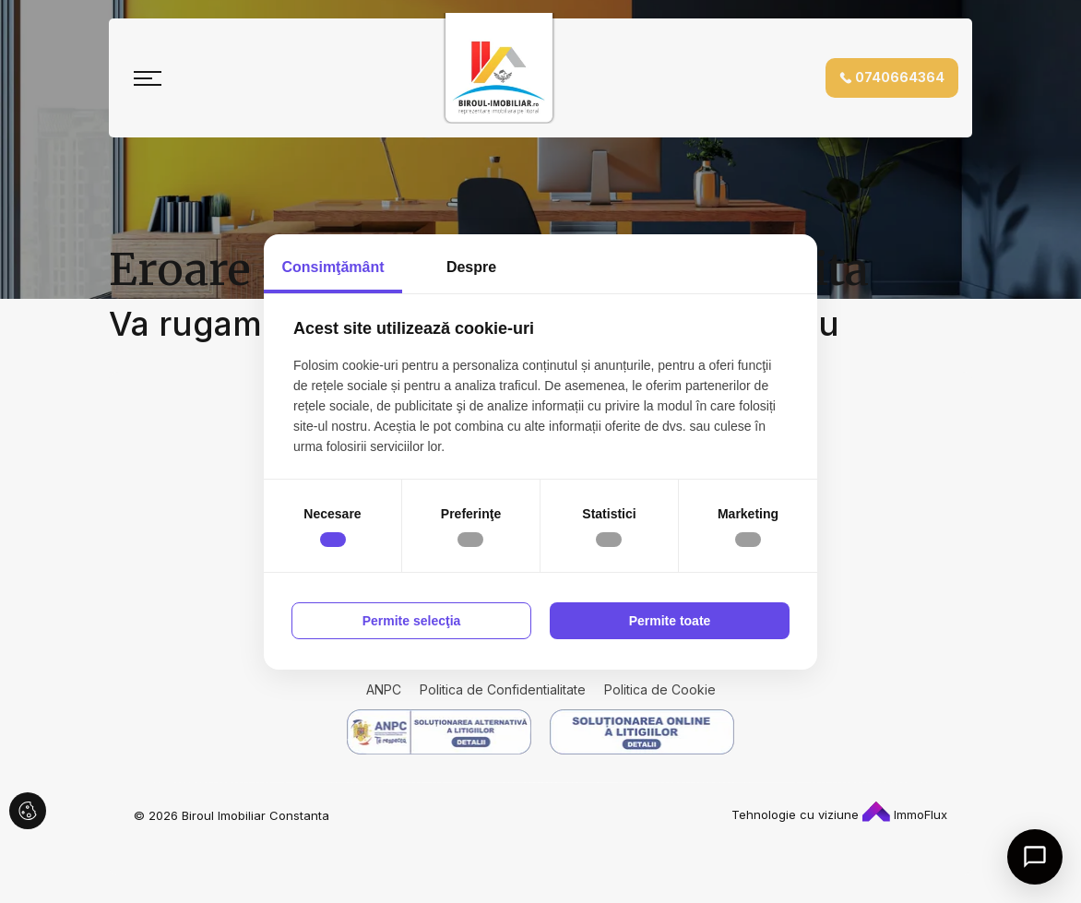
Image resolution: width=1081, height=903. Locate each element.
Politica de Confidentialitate (503, 689)
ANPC (383, 689)
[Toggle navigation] (147, 78)
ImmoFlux (904, 814)
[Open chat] (1035, 857)
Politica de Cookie (660, 689)
